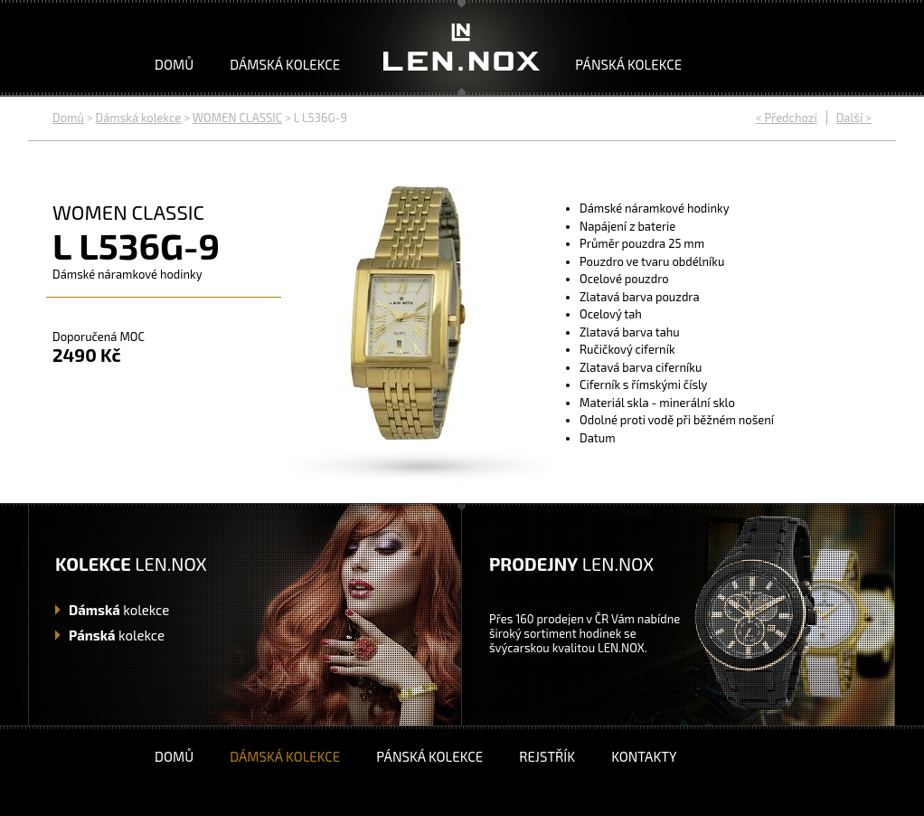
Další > (854, 117)
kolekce (119, 610)
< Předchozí (786, 117)
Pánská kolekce (628, 64)
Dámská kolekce (285, 64)
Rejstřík (547, 756)
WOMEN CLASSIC (237, 117)
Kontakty (643, 756)
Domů (174, 64)
